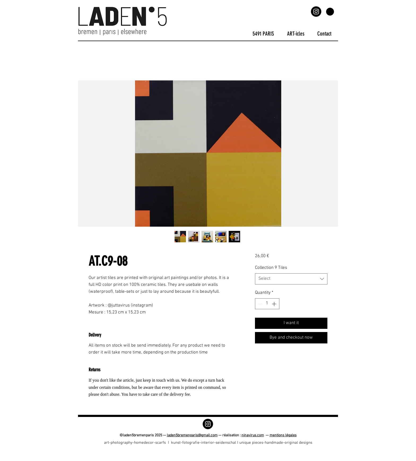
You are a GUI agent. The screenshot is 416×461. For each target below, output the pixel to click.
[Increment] (275, 304)
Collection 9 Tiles (271, 267)
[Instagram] (316, 11)
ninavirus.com (252, 435)
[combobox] (291, 279)
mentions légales (283, 435)
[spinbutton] (267, 304)
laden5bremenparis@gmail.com (192, 435)
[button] (330, 12)
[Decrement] (260, 304)
